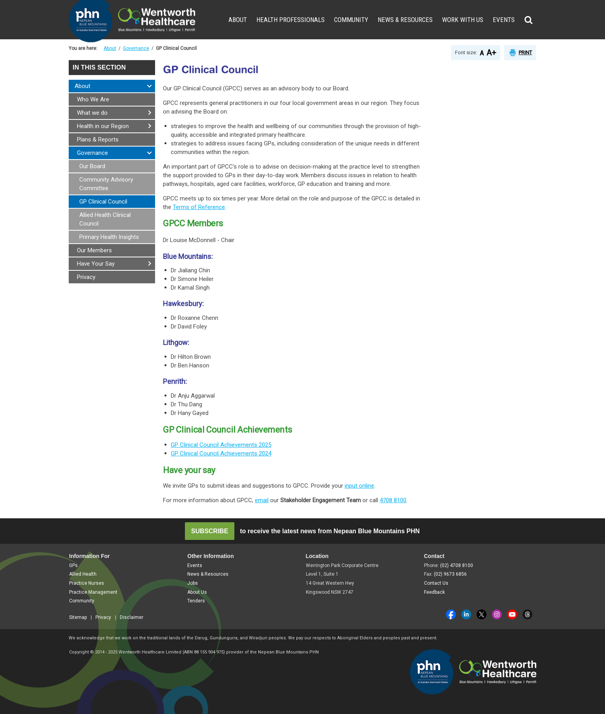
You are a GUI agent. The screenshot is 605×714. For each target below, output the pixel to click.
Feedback (434, 592)
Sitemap (78, 617)
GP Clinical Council (103, 201)
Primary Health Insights (109, 236)
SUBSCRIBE (209, 531)
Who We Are (93, 99)
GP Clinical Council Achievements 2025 (221, 444)
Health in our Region (103, 126)
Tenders (196, 601)
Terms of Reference (199, 207)
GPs (73, 565)
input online (359, 485)
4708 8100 (393, 500)
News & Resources (405, 20)
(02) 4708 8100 (456, 565)
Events (504, 20)
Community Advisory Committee (106, 184)
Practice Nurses (86, 583)
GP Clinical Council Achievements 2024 (221, 453)
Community (351, 20)
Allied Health (83, 574)
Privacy (86, 277)
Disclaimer (131, 617)
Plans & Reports (98, 139)
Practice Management (93, 592)
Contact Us (436, 583)
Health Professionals (290, 20)
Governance (136, 48)
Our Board (92, 166)
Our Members (94, 250)
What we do (92, 112)
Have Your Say (96, 263)
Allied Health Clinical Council (105, 219)
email (262, 500)
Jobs (192, 583)
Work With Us (462, 20)
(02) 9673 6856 (450, 574)
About (237, 20)
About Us (197, 592)
